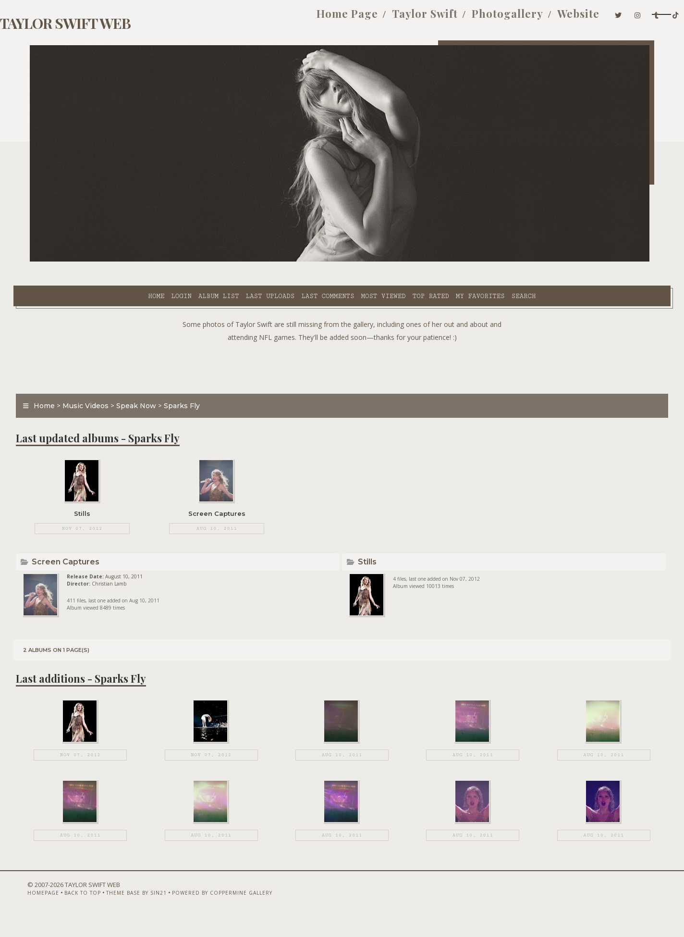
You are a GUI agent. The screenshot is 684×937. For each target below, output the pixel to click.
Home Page (279, 18)
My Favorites (393, 260)
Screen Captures (83, 549)
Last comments (241, 260)
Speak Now (152, 381)
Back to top (85, 911)
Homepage (45, 911)
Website (510, 18)
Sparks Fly (198, 381)
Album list (132, 260)
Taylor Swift (357, 18)
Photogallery (439, 18)
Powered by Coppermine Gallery (224, 911)
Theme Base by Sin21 (139, 911)
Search (437, 260)
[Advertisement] (342, 341)
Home (69, 260)
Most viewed (296, 260)
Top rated (344, 260)
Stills (368, 549)
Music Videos (102, 381)
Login (95, 260)
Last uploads (183, 260)
